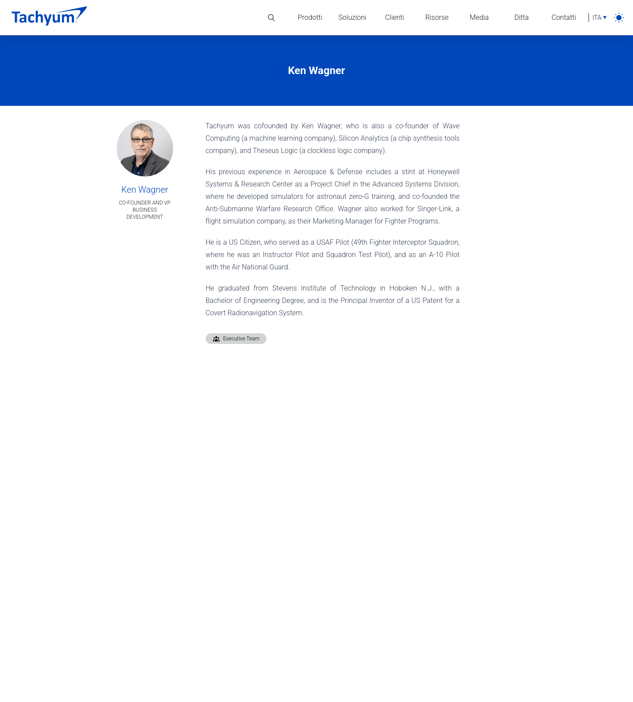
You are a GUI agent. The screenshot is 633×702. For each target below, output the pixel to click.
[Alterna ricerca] (271, 17)
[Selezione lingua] (598, 17)
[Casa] (49, 17)
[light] (619, 17)
